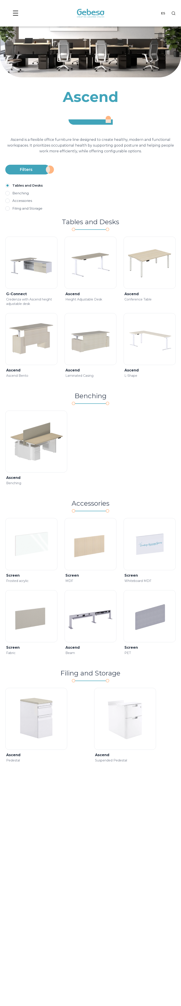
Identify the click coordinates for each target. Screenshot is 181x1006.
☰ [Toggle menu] (16, 13)
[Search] (173, 13)
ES (163, 13)
